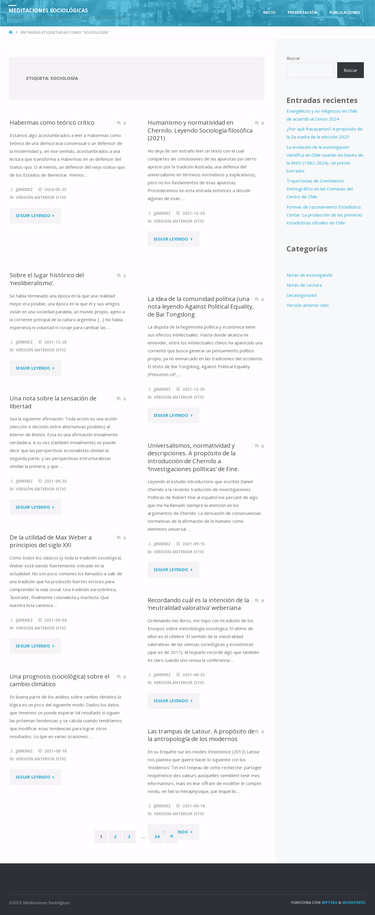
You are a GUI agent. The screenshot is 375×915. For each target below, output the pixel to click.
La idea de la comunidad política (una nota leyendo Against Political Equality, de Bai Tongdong (199, 306)
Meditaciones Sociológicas (50, 10)
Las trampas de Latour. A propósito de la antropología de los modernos (197, 735)
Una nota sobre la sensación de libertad (53, 402)
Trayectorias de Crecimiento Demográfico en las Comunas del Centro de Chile (320, 188)
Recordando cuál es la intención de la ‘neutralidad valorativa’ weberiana (199, 604)
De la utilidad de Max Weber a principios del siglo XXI (51, 541)
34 (157, 836)
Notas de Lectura (304, 285)
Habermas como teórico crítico (53, 122)
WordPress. (354, 902)
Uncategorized (301, 295)
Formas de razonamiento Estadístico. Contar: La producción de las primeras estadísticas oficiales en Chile (324, 215)
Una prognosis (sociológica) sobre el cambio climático (60, 680)
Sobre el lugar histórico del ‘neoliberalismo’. (47, 279)
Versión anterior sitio (41, 197)
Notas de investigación (310, 275)
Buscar (293, 58)
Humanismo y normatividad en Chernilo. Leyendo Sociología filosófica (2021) (200, 130)
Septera (329, 902)
